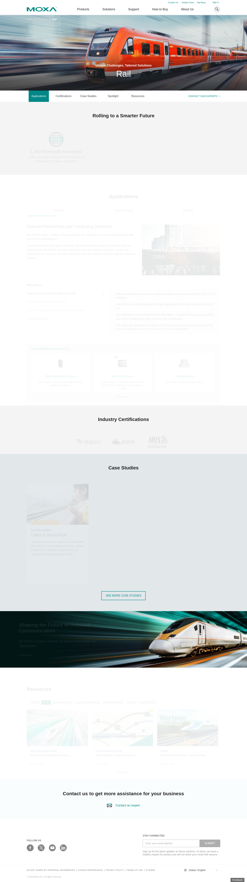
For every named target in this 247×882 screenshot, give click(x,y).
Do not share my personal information (51, 870)
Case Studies (88, 96)
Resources (137, 96)
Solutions (108, 9)
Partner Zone (188, 3)
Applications (38, 96)
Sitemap (150, 870)
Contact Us (173, 3)
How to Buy (160, 9)
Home (30, 19)
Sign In (216, 2)
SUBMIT (210, 843)
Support (133, 9)
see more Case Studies (123, 595)
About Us (187, 9)
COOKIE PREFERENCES (90, 870)
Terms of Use (135, 870)
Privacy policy (115, 870)
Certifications (63, 96)
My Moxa (201, 3)
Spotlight (113, 96)
